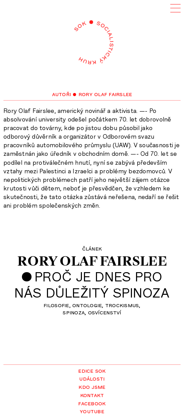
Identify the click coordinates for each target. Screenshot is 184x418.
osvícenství (104, 312)
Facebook (92, 402)
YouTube (92, 410)
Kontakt (92, 394)
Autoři (61, 93)
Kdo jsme (91, 386)
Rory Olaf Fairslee (92, 260)
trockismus (122, 304)
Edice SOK (92, 370)
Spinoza (74, 312)
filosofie (56, 304)
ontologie (87, 304)
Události (92, 378)
